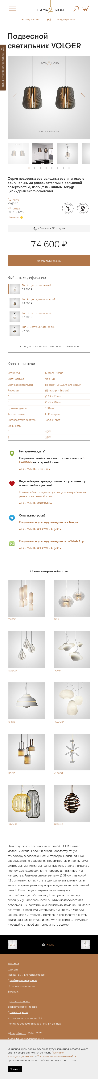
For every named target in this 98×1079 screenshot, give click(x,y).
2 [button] (35, 168)
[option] (49, 97)
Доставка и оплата (19, 1001)
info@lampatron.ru (66, 19)
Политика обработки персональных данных (34, 1023)
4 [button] (46, 168)
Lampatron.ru (18, 1033)
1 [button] (29, 168)
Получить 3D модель (49, 229)
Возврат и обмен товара (22, 1006)
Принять (15, 1069)
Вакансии (13, 991)
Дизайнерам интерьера (22, 980)
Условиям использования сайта (56, 1056)
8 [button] (69, 168)
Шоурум (13, 969)
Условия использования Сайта (26, 1018)
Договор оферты (18, 1012)
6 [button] (57, 168)
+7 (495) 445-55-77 (32, 19)
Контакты (13, 963)
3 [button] (40, 168)
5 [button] (52, 168)
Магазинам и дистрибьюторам (26, 974)
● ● (40, 529)
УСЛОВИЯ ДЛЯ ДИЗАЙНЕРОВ (3, 67)
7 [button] (63, 168)
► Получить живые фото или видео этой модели (49, 346)
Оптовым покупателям (21, 986)
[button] (14, 97)
